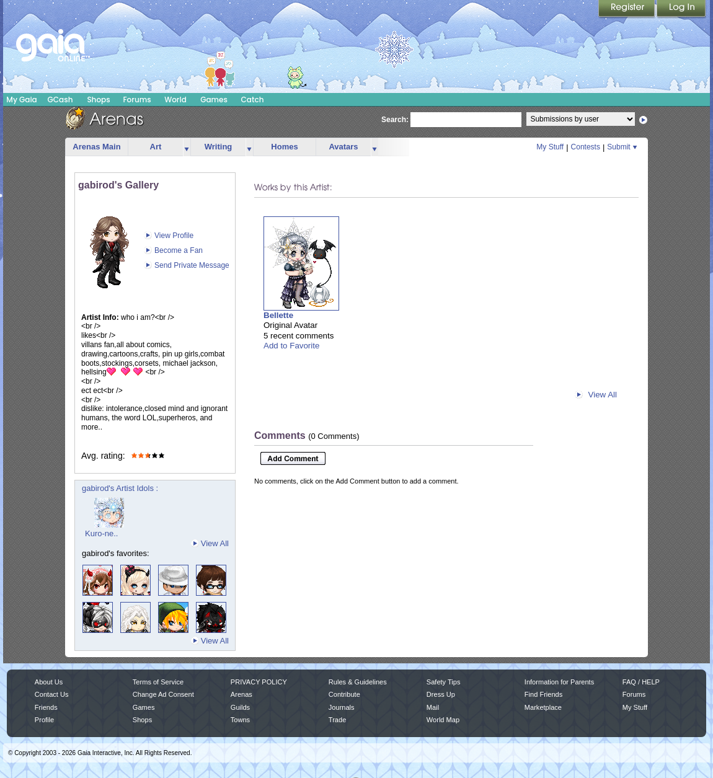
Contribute (344, 694)
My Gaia (21, 99)
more (186, 147)
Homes (284, 146)
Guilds (240, 707)
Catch (252, 99)
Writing (218, 146)
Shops (98, 99)
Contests (585, 147)
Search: (395, 119)
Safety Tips (444, 682)
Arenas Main (96, 146)
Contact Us (52, 694)
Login (681, 9)
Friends (46, 707)
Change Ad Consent (163, 694)
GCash (60, 99)
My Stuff (550, 147)
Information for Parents (559, 682)
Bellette (278, 315)
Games (214, 99)
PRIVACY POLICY (259, 682)
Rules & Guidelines (358, 682)
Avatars (343, 146)
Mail (433, 707)
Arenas (241, 694)
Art (156, 146)
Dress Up (441, 694)
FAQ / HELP (641, 682)
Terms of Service (158, 682)
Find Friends (543, 694)
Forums (137, 99)
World (175, 99)
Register (627, 9)
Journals (342, 707)
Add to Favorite (291, 345)
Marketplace (543, 707)
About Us (49, 682)
